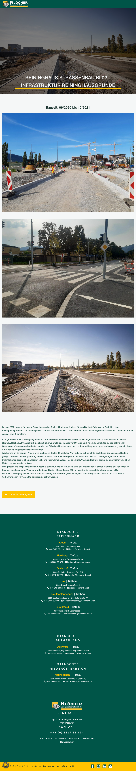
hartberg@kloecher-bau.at (77, 562)
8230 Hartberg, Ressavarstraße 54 (68, 559)
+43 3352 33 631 (54, 653)
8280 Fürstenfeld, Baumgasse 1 (68, 611)
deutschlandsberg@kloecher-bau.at (78, 601)
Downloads (60, 738)
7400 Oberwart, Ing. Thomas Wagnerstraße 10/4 (68, 650)
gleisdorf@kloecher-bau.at (78, 575)
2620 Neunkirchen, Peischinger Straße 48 (68, 679)
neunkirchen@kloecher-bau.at (77, 681)
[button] (6, 765)
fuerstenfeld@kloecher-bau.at (78, 613)
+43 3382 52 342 (53, 613)
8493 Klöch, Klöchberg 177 (68, 546)
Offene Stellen (45, 738)
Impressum (74, 738)
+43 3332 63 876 (54, 562)
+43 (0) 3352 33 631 (67, 732)
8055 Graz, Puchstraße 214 (68, 585)
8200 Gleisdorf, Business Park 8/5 (68, 572)
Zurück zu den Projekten (18, 494)
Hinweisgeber (67, 742)
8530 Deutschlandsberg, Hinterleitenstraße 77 (68, 598)
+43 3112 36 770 (54, 575)
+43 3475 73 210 (54, 549)
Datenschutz (89, 738)
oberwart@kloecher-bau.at (78, 653)
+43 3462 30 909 (50, 601)
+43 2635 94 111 (52, 681)
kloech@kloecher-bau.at (78, 549)
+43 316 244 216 (56, 588)
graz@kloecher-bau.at (78, 588)
